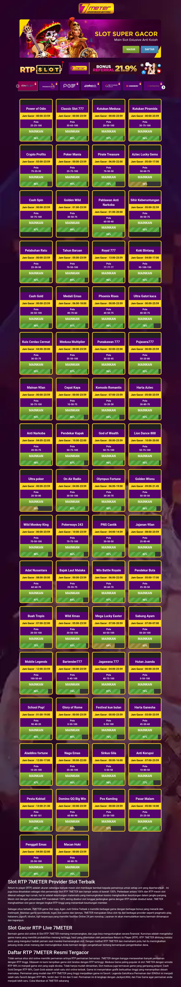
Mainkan (36, 131)
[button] (163, 87)
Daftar (149, 49)
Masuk (131, 49)
